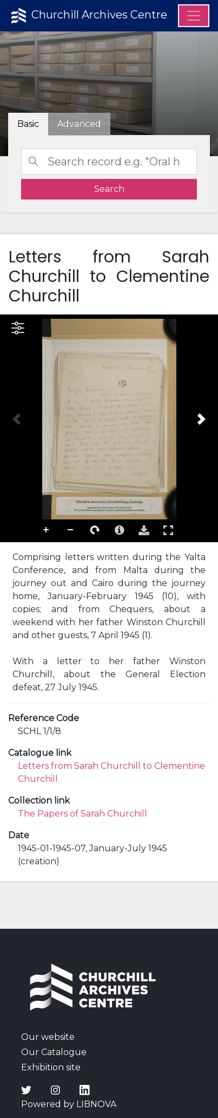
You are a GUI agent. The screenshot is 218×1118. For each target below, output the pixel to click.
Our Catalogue (54, 1052)
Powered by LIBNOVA (68, 1104)
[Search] (109, 162)
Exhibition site (51, 1067)
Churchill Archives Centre (88, 16)
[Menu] (193, 15)
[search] (109, 189)
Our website (48, 1037)
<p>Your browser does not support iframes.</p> (109, 428)
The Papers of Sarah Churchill (82, 813)
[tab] (79, 124)
